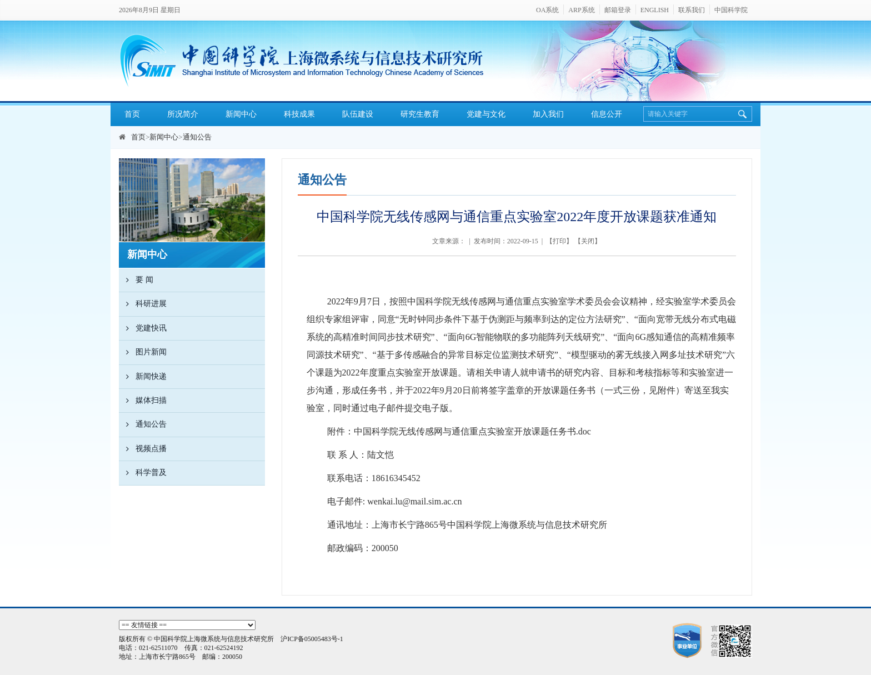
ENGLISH (654, 10)
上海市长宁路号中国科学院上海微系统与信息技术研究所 (489, 524)
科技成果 (299, 114)
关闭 (587, 241)
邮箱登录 (617, 10)
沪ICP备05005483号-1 (312, 639)
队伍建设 (357, 114)
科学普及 (143, 472)
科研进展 (143, 304)
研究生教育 (420, 114)
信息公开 (606, 114)
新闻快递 (143, 376)
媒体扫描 (143, 400)
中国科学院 (731, 10)
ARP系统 (581, 10)
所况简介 (182, 114)
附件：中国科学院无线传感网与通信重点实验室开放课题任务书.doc (459, 431)
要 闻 (136, 280)
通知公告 (197, 137)
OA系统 (547, 10)
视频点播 (143, 449)
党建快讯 (143, 328)
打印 (559, 241)
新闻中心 (241, 114)
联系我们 (691, 10)
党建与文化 (486, 114)
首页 (132, 114)
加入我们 (548, 114)
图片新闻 (143, 352)
